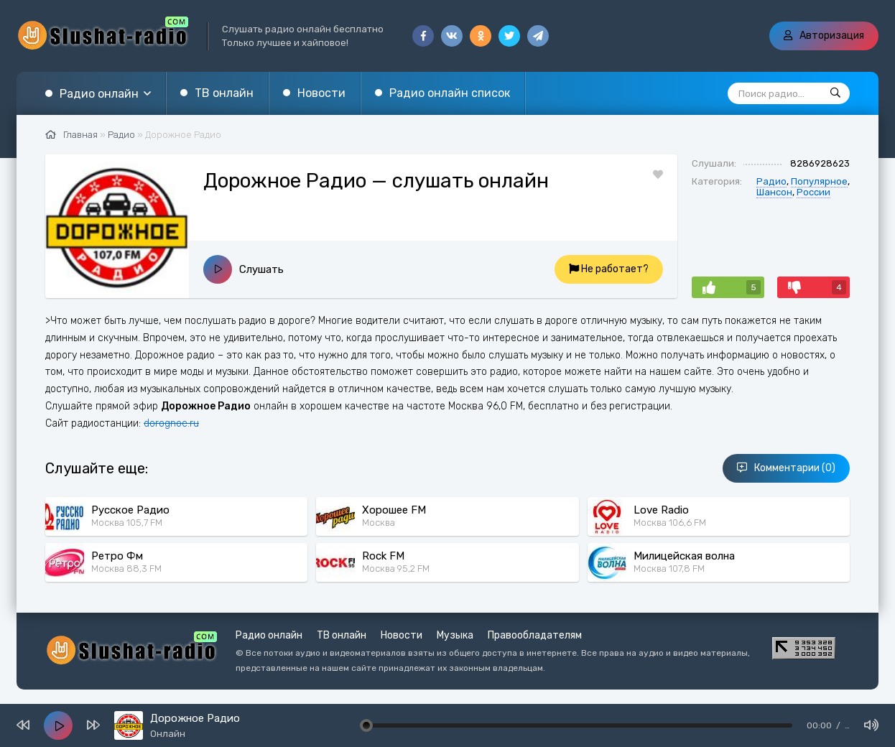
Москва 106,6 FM (670, 522)
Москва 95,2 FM (396, 568)
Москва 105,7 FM (126, 522)
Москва (378, 522)
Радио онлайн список (449, 93)
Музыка (455, 635)
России (813, 192)
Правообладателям (535, 635)
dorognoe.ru (171, 423)
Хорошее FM (394, 510)
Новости (321, 93)
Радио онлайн (99, 94)
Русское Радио (130, 510)
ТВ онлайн (224, 93)
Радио (771, 181)
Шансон (774, 192)
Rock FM (383, 555)
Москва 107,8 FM (669, 568)
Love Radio (661, 510)
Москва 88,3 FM (126, 568)
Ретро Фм (117, 555)
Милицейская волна (684, 555)
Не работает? (609, 269)
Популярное (819, 181)
